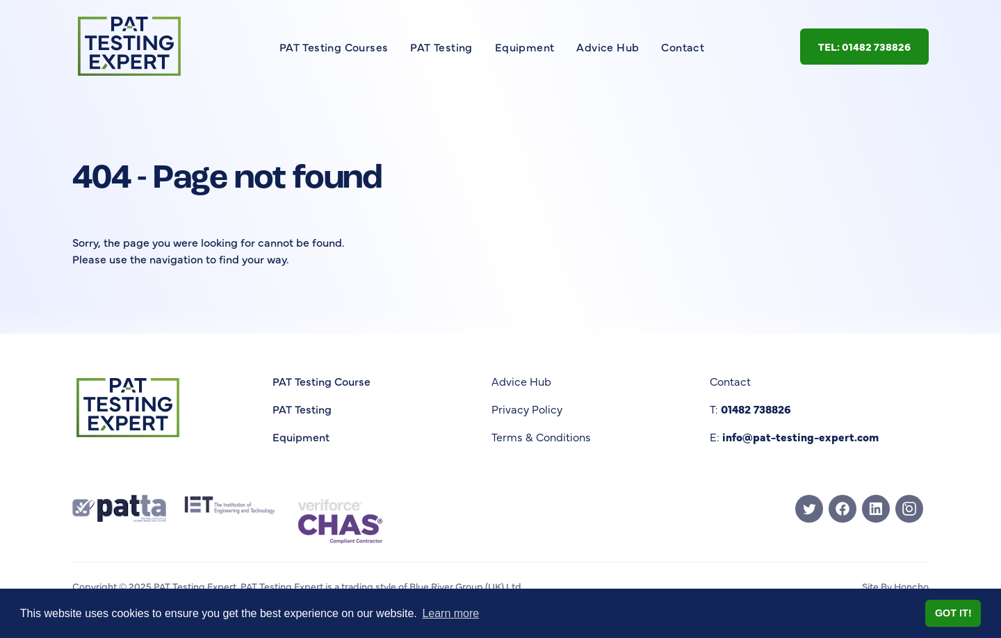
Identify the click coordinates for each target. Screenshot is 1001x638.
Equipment (525, 46)
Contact (682, 46)
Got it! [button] (953, 613)
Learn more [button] (450, 613)
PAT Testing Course (321, 380)
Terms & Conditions (541, 436)
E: (794, 436)
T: (750, 408)
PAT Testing (441, 46)
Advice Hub (607, 46)
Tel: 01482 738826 (864, 46)
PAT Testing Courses (334, 46)
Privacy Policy (526, 408)
